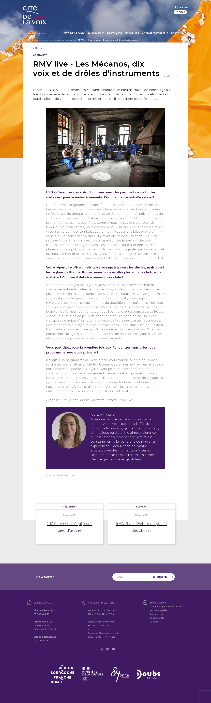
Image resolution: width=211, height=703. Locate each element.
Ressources (179, 32)
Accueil (26, 40)
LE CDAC (180, 12)
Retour (38, 48)
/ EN (185, 7)
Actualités (71, 40)
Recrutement (157, 614)
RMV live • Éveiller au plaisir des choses (141, 527)
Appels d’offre (157, 618)
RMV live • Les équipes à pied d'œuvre (69, 527)
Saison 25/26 (93, 32)
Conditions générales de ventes (166, 606)
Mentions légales (158, 610)
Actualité (40, 55)
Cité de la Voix (71, 32)
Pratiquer (113, 32)
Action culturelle (154, 32)
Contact (154, 621)
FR (181, 7)
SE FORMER (131, 32)
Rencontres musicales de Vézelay (48, 40)
